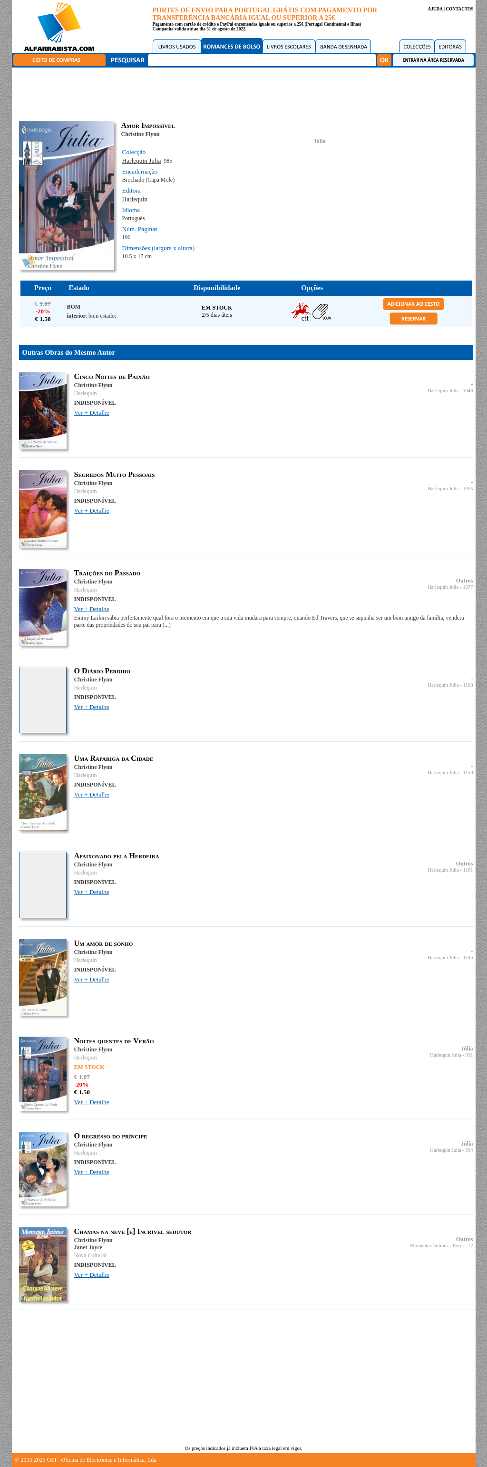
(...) (167, 625)
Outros (464, 580)
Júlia (319, 141)
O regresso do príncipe (110, 1136)
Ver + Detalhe (91, 412)
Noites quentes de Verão (114, 1041)
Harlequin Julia (141, 160)
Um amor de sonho (103, 943)
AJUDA (435, 9)
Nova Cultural (90, 1255)
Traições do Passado (107, 573)
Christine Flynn (140, 134)
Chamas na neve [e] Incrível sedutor (133, 1231)
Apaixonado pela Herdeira (116, 856)
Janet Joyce (88, 1247)
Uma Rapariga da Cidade (114, 758)
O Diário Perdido (102, 671)
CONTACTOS (459, 9)
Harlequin (134, 199)
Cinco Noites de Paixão (112, 376)
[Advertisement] (246, 92)
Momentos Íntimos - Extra (437, 1245)
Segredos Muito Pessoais (114, 474)
